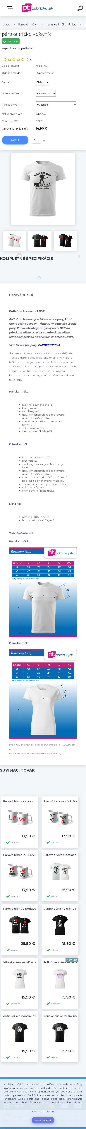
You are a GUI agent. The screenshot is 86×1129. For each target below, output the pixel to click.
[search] (81, 9)
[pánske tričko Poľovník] (43, 154)
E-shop (10, 8)
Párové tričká (28, 24)
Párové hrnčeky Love (18, 801)
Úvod (6, 24)
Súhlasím (43, 1120)
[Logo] (37, 8)
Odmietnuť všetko (43, 1111)
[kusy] (36, 140)
